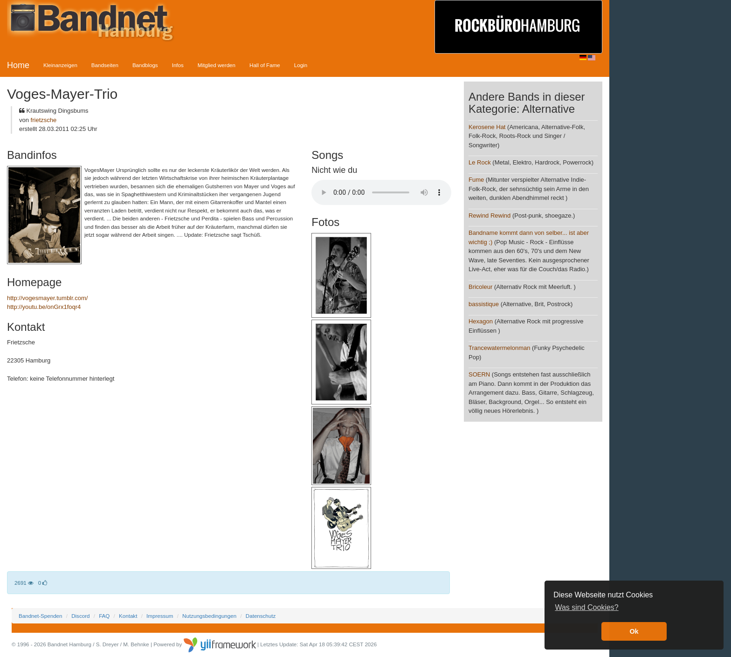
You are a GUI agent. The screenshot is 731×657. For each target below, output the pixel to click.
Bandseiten (104, 65)
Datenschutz (261, 616)
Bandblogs (145, 65)
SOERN (479, 374)
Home (18, 65)
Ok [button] (633, 631)
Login (300, 65)
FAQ (104, 616)
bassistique (484, 304)
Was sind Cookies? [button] (586, 607)
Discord (80, 616)
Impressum (159, 616)
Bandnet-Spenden (40, 616)
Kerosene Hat (487, 126)
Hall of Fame (264, 65)
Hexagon (482, 321)
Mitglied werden (216, 65)
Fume (476, 179)
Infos (178, 65)
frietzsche (44, 119)
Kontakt (128, 616)
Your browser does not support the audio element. (381, 192)
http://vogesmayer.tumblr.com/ (47, 297)
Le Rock (480, 162)
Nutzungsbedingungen (209, 616)
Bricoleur (480, 286)
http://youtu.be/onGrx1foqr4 (44, 306)
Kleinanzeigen (60, 65)
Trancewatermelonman (499, 347)
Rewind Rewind (489, 215)
